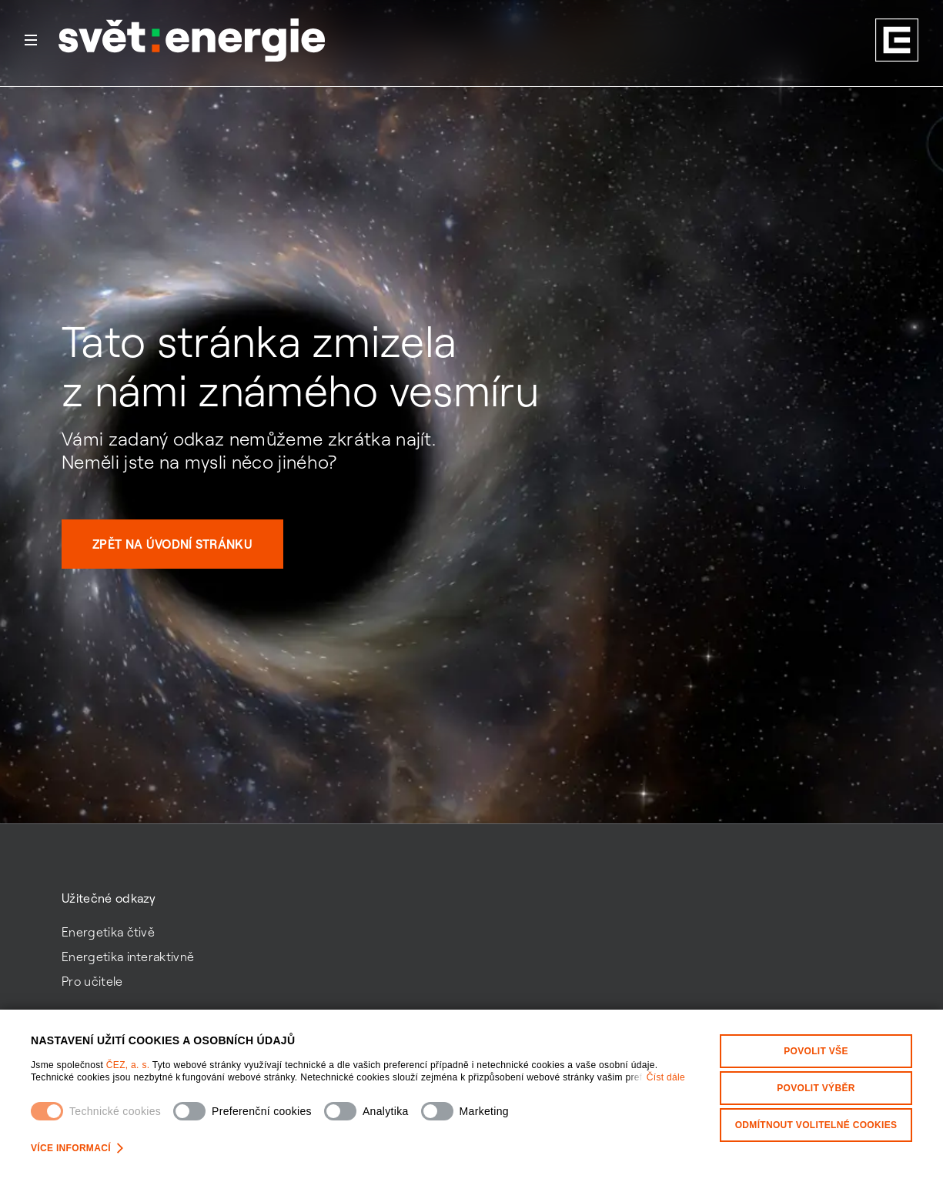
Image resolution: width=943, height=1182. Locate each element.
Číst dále (666, 1077)
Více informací (77, 1148)
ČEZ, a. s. (129, 1065)
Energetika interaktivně (128, 956)
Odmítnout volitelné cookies (816, 1125)
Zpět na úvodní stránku (172, 544)
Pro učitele (92, 981)
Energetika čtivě (108, 932)
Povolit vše (816, 1051)
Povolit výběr (816, 1088)
